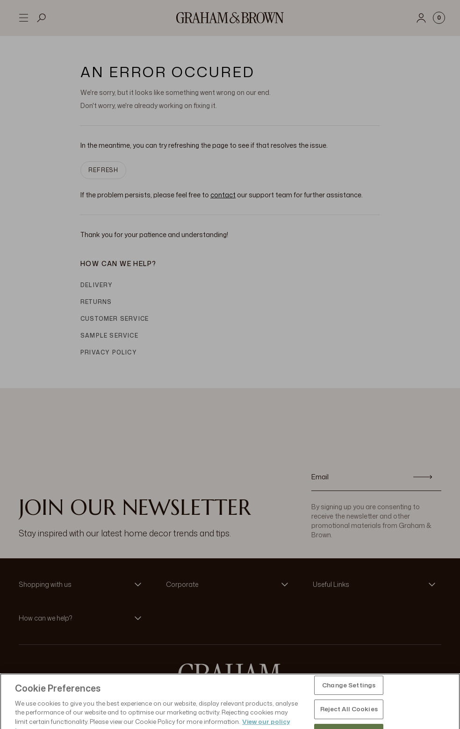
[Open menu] (23, 17)
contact (223, 194)
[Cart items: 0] (439, 18)
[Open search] (42, 18)
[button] (83, 584)
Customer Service (114, 319)
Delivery (96, 285)
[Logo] (230, 17)
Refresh (103, 170)
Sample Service (109, 335)
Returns (96, 302)
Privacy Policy (108, 352)
